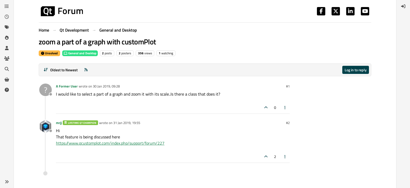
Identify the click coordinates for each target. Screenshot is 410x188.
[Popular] (7, 37)
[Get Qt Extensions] (7, 79)
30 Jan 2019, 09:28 (106, 86)
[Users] (7, 48)
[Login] (403, 6)
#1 (288, 86)
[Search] (7, 69)
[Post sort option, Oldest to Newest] (60, 70)
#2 (288, 122)
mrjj (59, 122)
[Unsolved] (7, 90)
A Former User (67, 86)
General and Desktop (80, 53)
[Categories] (7, 6)
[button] (7, 182)
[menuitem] (403, 6)
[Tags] (7, 27)
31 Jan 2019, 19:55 (126, 122)
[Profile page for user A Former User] (45, 90)
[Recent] (7, 17)
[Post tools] (285, 107)
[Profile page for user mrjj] (45, 126)
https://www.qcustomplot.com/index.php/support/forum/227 (110, 143)
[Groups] (7, 58)
